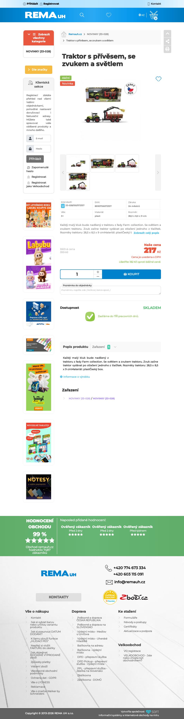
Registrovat (36, 176)
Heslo (39, 148)
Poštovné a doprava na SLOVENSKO (91, 626)
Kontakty (58, 597)
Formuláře (130, 617)
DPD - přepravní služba (92, 656)
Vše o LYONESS (40, 682)
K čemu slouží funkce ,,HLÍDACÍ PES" (44, 640)
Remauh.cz (71, 34)
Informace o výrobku (75, 376)
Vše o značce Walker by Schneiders (45, 692)
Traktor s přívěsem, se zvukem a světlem (89, 40)
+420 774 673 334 (129, 567)
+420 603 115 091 (125, 574)
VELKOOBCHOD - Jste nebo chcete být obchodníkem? (137, 658)
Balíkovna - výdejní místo (89, 651)
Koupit (131, 274)
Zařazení (104, 347)
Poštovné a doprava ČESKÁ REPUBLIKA (89, 619)
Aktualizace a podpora (138, 631)
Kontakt (36, 617)
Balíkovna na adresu (90, 645)
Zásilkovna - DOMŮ (89, 679)
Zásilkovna (84, 675)
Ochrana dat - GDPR (43, 677)
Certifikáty (130, 626)
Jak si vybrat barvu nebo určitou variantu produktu (44, 625)
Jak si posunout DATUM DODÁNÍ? (45, 633)
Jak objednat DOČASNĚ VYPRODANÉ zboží (45, 655)
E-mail (39, 138)
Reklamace (38, 686)
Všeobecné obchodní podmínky (43, 672)
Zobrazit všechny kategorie (41, 38)
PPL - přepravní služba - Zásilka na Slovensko (92, 669)
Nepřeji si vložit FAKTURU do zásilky (42, 647)
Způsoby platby (40, 661)
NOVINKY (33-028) (98, 34)
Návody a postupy (135, 622)
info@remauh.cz (129, 582)
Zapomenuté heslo (37, 169)
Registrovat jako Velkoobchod (37, 184)
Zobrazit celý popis (146, 232)
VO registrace (132, 650)
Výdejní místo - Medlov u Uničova (91, 633)
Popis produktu (75, 347)
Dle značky (39, 69)
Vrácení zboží (39, 666)
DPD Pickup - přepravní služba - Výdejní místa (92, 662)
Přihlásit (35, 159)
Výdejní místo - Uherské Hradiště (92, 640)
